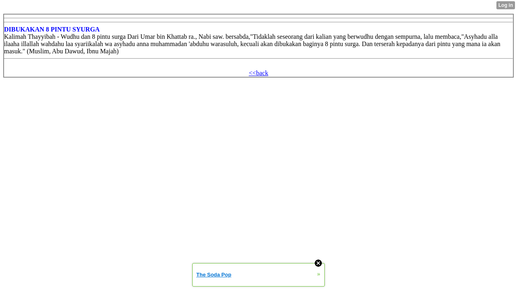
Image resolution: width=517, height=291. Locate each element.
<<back (258, 73)
